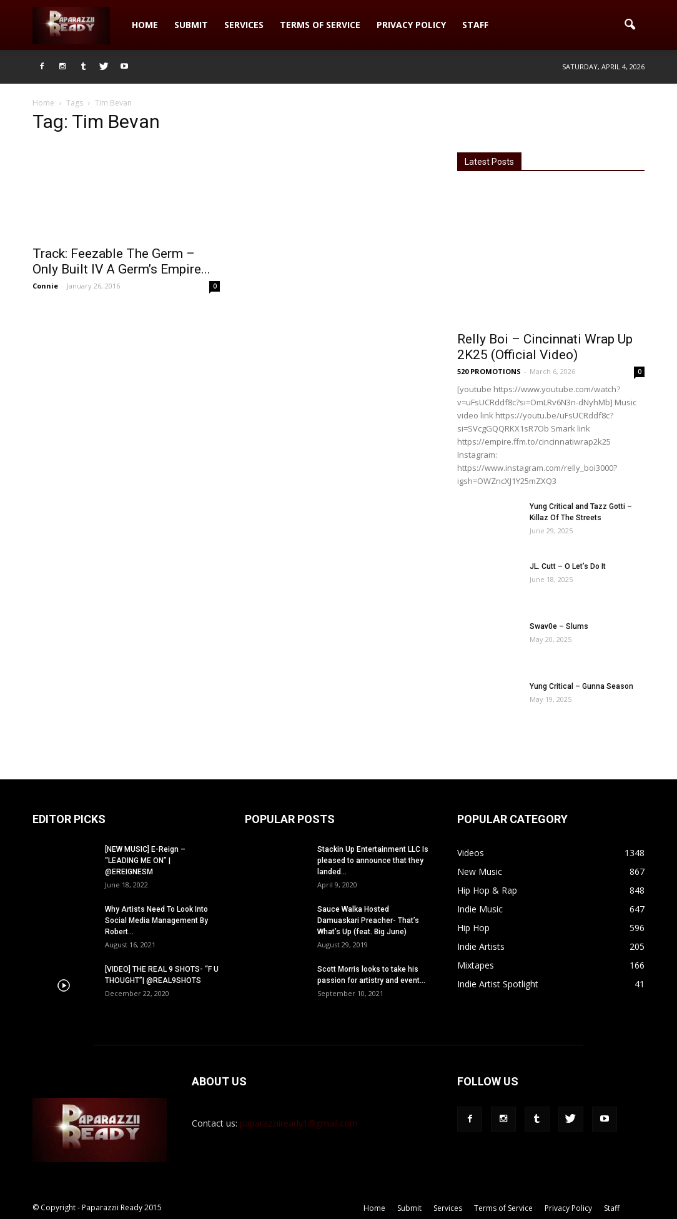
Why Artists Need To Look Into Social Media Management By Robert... (156, 920)
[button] (630, 25)
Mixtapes (475, 965)
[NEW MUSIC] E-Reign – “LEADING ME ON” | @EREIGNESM (145, 860)
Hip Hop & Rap (487, 890)
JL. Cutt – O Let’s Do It (568, 566)
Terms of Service (320, 25)
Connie (45, 285)
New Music (479, 871)
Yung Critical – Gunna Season (581, 686)
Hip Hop (473, 928)
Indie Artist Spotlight (497, 984)
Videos (470, 853)
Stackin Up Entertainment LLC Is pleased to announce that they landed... (372, 860)
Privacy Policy (411, 25)
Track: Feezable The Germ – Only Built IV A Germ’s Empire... (121, 261)
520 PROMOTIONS (489, 371)
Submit (191, 25)
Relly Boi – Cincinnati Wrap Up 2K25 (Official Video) (545, 347)
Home (145, 25)
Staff (475, 25)
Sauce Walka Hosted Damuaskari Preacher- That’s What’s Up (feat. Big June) (368, 920)
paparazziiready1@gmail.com (299, 1123)
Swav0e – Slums (559, 626)
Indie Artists (481, 946)
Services (244, 25)
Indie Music (480, 909)
